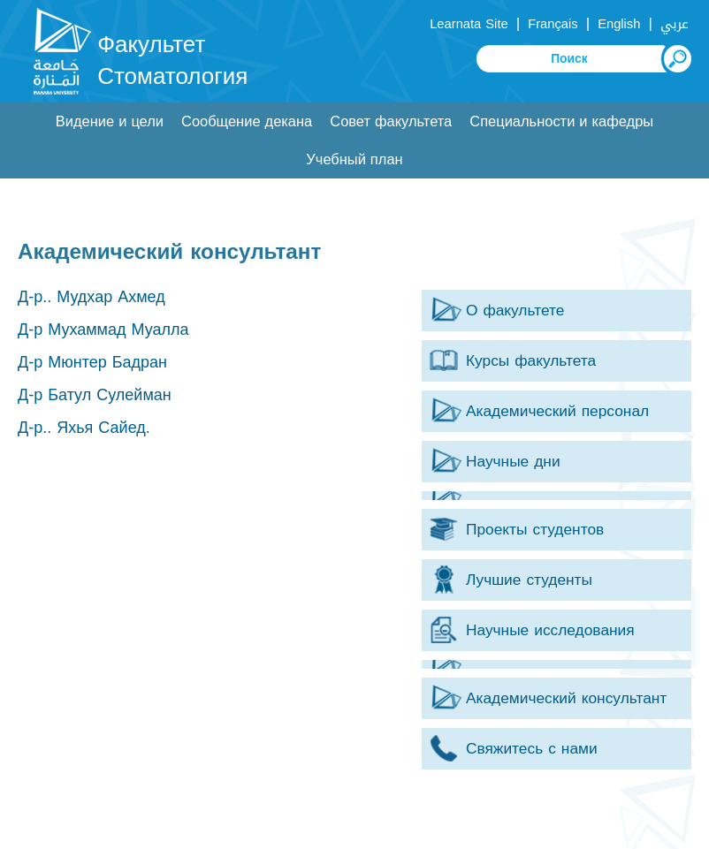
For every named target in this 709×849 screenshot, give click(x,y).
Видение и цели (110, 121)
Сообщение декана (246, 121)
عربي (674, 23)
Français (552, 23)
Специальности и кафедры (561, 121)
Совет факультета (391, 121)
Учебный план (354, 159)
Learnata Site (468, 23)
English (619, 23)
